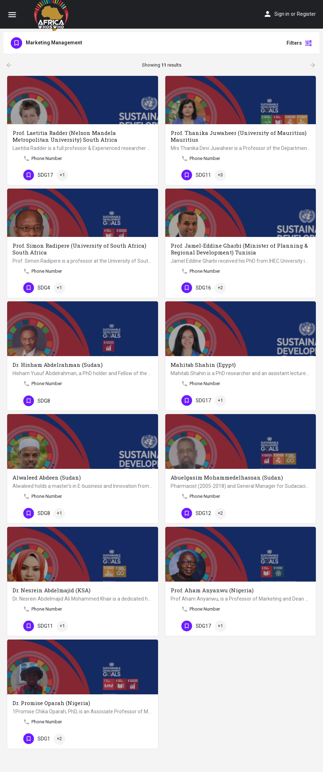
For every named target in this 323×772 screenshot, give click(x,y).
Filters (299, 43)
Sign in (281, 14)
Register (306, 14)
